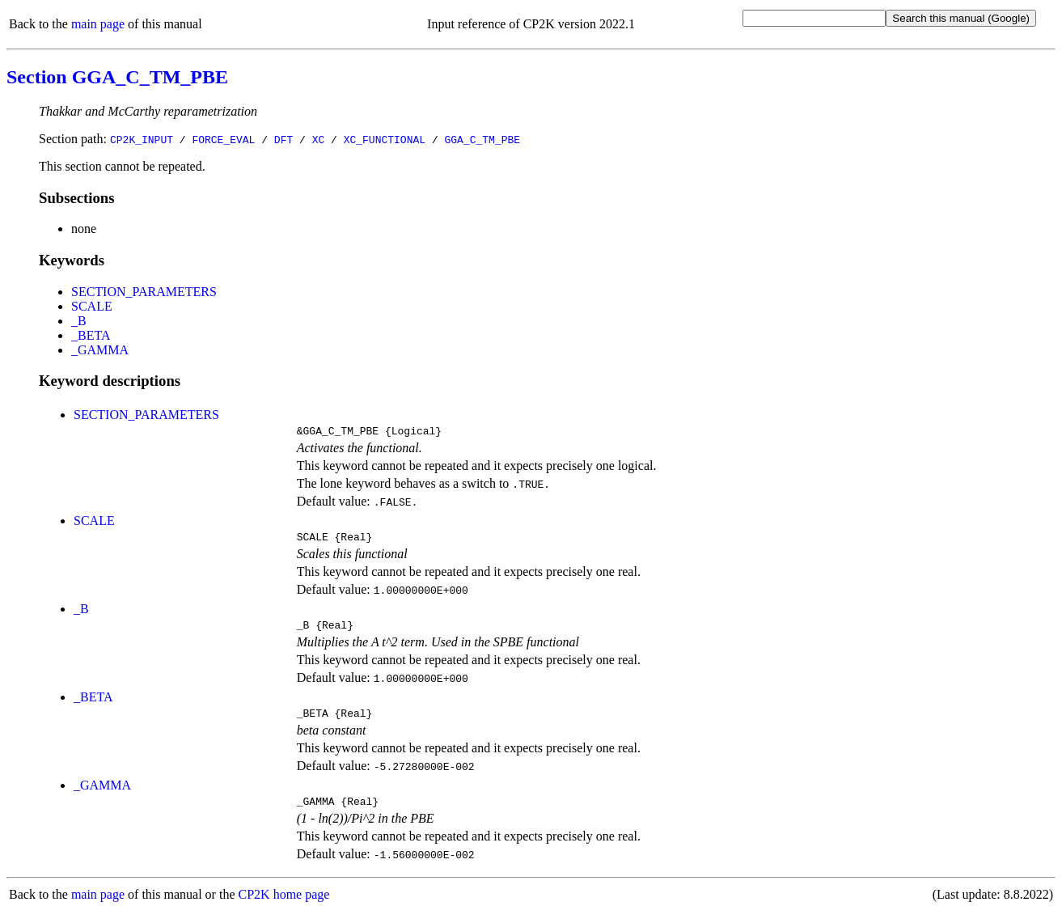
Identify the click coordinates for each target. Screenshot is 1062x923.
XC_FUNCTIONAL (384, 139)
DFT (283, 139)
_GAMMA (100, 350)
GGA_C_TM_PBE (482, 139)
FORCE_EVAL (223, 139)
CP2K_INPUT (141, 139)
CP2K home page (284, 906)
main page (98, 24)
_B (79, 321)
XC (318, 139)
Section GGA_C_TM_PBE (117, 76)
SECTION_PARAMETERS (144, 291)
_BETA (91, 335)
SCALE (91, 306)
